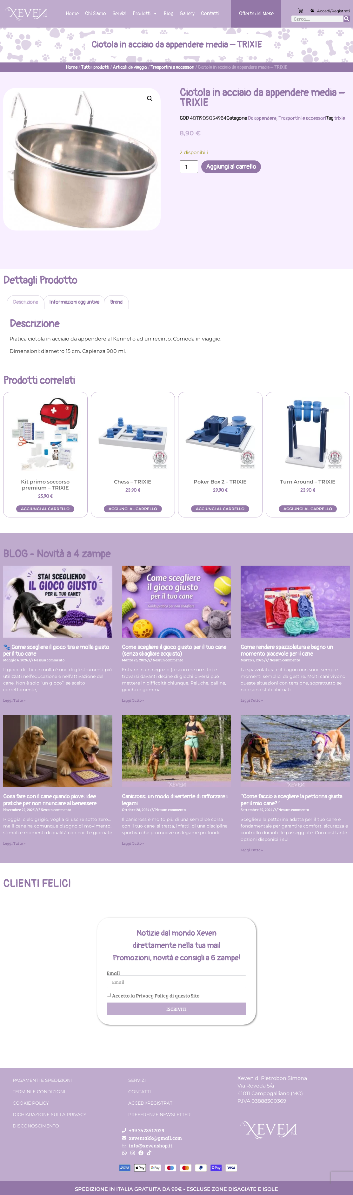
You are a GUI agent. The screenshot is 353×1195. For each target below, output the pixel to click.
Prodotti (145, 13)
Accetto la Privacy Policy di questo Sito (155, 995)
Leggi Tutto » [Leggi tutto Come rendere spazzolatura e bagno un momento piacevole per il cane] (252, 700)
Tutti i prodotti (95, 67)
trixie (339, 118)
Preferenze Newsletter (159, 1114)
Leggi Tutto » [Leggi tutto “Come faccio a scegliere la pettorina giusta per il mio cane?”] (252, 849)
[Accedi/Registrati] (312, 10)
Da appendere (262, 118)
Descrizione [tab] (25, 302)
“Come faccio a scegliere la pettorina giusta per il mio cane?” (291, 800)
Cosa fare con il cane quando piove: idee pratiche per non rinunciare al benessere (50, 800)
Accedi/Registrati (333, 11)
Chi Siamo (95, 13)
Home (72, 13)
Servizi (119, 13)
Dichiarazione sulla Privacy (49, 1114)
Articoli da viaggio (130, 67)
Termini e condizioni (39, 1091)
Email (113, 973)
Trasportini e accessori (172, 67)
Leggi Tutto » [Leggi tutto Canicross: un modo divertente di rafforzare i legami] (133, 843)
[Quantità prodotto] (189, 166)
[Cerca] (346, 19)
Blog (168, 13)
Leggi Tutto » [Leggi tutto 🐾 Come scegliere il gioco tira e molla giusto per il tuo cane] (14, 700)
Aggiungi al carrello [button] (45, 508)
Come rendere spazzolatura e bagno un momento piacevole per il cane (287, 651)
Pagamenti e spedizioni (42, 1080)
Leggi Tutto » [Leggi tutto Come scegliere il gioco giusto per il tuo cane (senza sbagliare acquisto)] (133, 700)
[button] (150, 98)
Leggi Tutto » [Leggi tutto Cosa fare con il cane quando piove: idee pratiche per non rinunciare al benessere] (14, 843)
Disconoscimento (36, 1126)
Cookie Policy (31, 1103)
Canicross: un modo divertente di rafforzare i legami (174, 800)
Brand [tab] (116, 302)
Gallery (187, 13)
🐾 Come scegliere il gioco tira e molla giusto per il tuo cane (56, 651)
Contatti (210, 13)
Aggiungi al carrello (231, 167)
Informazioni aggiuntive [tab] (74, 302)
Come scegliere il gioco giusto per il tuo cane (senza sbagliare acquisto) (174, 651)
